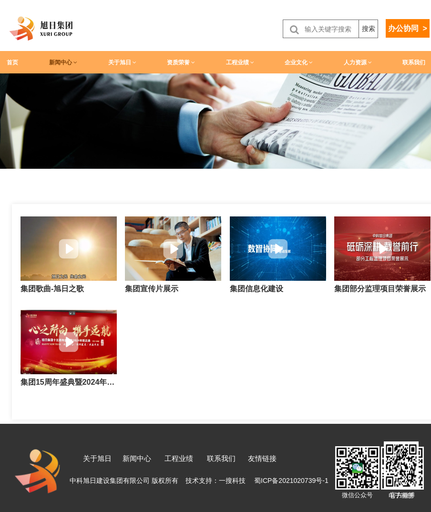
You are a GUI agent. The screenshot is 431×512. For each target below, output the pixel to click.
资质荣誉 (181, 62)
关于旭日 (122, 62)
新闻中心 (63, 62)
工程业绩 (240, 62)
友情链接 (262, 458)
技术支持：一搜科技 (215, 480)
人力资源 (358, 62)
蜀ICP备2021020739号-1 (291, 480)
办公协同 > (407, 28)
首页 (12, 62)
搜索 (368, 28)
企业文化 (299, 62)
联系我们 (413, 62)
